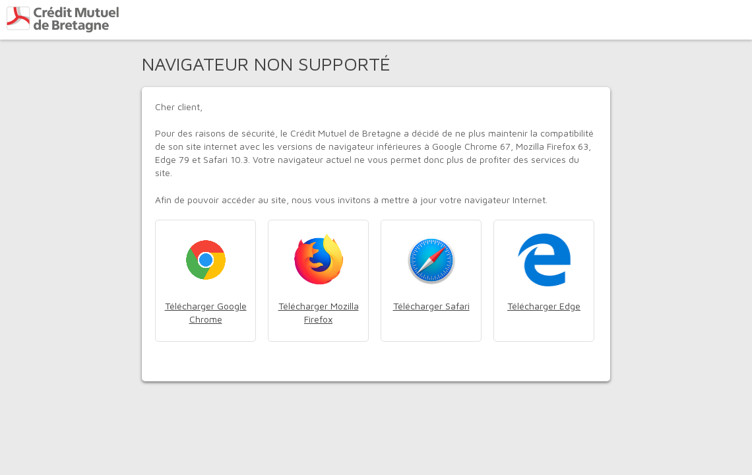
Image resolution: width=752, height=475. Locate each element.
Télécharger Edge (543, 305)
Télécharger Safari (431, 305)
